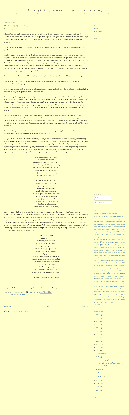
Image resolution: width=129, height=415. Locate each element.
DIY (95, 214)
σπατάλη (102, 297)
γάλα (102, 265)
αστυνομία (96, 263)
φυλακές (123, 302)
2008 (98, 387)
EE (97, 214)
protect (109, 226)
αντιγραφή (115, 260)
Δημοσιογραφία (98, 239)
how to (96, 224)
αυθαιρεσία (118, 263)
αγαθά (112, 255)
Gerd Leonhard (121, 214)
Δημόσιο (105, 239)
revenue (123, 226)
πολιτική (97, 294)
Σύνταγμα (107, 250)
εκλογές (110, 273)
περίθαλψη (116, 289)
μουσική (116, 286)
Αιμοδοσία (122, 232)
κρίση (123, 283)
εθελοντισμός (122, 270)
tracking (100, 232)
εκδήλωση (96, 273)
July (99, 357)
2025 (98, 315)
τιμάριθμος (96, 302)
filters (106, 221)
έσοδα (105, 255)
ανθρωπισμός (97, 260)
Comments (99, 202)
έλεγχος (123, 252)
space (103, 229)
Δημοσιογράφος (121, 237)
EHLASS (101, 214)
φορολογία (107, 302)
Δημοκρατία (111, 237)
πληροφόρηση (97, 291)
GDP (115, 214)
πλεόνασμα (122, 289)
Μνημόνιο (111, 245)
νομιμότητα (122, 286)
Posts (97, 198)
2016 (98, 334)
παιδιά (105, 289)
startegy (123, 229)
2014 (98, 341)
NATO (114, 216)
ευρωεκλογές (108, 278)
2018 (98, 328)
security (99, 229)
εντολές (115, 276)
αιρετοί (103, 257)
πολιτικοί (107, 294)
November (101, 354)
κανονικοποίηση (116, 281)
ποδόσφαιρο (122, 291)
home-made (122, 221)
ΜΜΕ (105, 245)
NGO (118, 216)
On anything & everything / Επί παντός (64, 10)
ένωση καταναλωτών (99, 255)
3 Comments (35, 292)
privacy (105, 226)
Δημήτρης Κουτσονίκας (20, 295)
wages (110, 232)
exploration (96, 221)
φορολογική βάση (115, 302)
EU (107, 214)
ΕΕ (116, 239)
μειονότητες (102, 286)
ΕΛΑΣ (123, 239)
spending (118, 229)
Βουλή (102, 234)
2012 (98, 347)
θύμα (124, 278)
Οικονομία (96, 247)
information (101, 224)
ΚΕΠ (112, 242)
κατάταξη (96, 283)
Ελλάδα (102, 242)
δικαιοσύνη (109, 270)
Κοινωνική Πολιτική (120, 242)
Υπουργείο (114, 252)
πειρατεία (110, 289)
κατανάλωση (110, 283)
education (109, 219)
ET (105, 214)
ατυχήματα (111, 263)
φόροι (95, 304)
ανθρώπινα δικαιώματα (106, 260)
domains (104, 219)
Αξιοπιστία (96, 234)
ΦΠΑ (119, 252)
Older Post (85, 306)
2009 (98, 383)
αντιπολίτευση (121, 260)
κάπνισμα (96, 281)
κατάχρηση (103, 283)
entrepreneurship (121, 219)
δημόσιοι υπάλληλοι (99, 268)
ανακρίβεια (115, 257)
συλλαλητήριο (121, 297)
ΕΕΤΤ (119, 239)
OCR (121, 216)
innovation (107, 224)
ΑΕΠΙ (117, 232)
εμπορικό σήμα (106, 276)
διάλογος (108, 268)
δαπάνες (116, 265)
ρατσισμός (96, 297)
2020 (98, 321)
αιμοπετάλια (97, 257)
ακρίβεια (108, 257)
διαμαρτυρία (122, 268)
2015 (98, 338)
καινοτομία (102, 281)
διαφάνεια (96, 270)
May (100, 373)
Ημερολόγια (98, 31)
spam (113, 229)
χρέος (98, 304)
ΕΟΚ (95, 242)
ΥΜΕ (105, 252)
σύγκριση (109, 299)
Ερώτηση (108, 242)
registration (118, 226)
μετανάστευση (109, 286)
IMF (100, 216)
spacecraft (108, 229)
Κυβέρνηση (98, 245)
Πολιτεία (107, 247)
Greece (96, 216)
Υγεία (109, 252)
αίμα (109, 255)
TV (124, 216)
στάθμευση (109, 297)
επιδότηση (122, 276)
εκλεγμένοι (102, 273)
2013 (98, 344)
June (100, 369)
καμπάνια (108, 281)
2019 (98, 325)
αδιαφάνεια (117, 255)
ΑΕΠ (114, 232)
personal (123, 224)
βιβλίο (123, 263)
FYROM (111, 214)
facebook (102, 221)
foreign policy (111, 221)
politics (95, 226)
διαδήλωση (115, 268)
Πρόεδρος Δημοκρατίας (116, 247)
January (101, 376)
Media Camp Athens (107, 216)
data (95, 219)
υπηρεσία (102, 302)
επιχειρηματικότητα (98, 278)
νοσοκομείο (96, 289)
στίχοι (115, 297)
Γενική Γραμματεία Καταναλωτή (113, 234)
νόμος (101, 289)
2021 (98, 318)
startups (95, 232)
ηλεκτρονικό (117, 278)
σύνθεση (115, 299)
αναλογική (122, 257)
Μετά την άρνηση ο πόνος (106, 360)
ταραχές (123, 299)
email (114, 219)
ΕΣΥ (98, 242)
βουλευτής (97, 265)
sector (95, 229)
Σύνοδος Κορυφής (98, 250)
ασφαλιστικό (104, 263)
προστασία (115, 294)
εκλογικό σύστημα (119, 273)
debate (98, 219)
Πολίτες (101, 247)
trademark (105, 232)
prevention (100, 226)
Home (46, 306)
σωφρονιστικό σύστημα (100, 299)
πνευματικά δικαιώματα (110, 291)
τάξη (119, 299)
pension (118, 224)
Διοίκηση (112, 239)
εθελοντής (115, 270)
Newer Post (7, 306)
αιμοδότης (122, 255)
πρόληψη (123, 294)
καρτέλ (123, 281)
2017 (98, 331)
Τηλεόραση (119, 250)
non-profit (113, 224)
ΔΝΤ (123, 234)
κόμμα (96, 286)
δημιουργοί (122, 265)
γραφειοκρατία (109, 265)
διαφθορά (102, 270)
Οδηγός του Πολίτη (120, 245)
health (117, 221)
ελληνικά (96, 276)
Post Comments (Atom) (20, 311)
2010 (98, 380)
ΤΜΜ (112, 250)
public (113, 226)
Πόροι (123, 247)
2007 (98, 390)
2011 (98, 351)
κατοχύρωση (117, 283)
